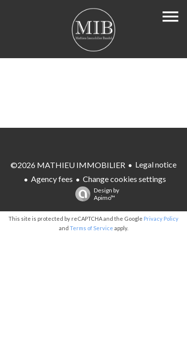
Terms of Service (91, 228)
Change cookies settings (124, 178)
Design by (94, 193)
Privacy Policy (161, 218)
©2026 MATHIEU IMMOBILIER (67, 165)
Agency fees (52, 178)
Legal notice (156, 164)
